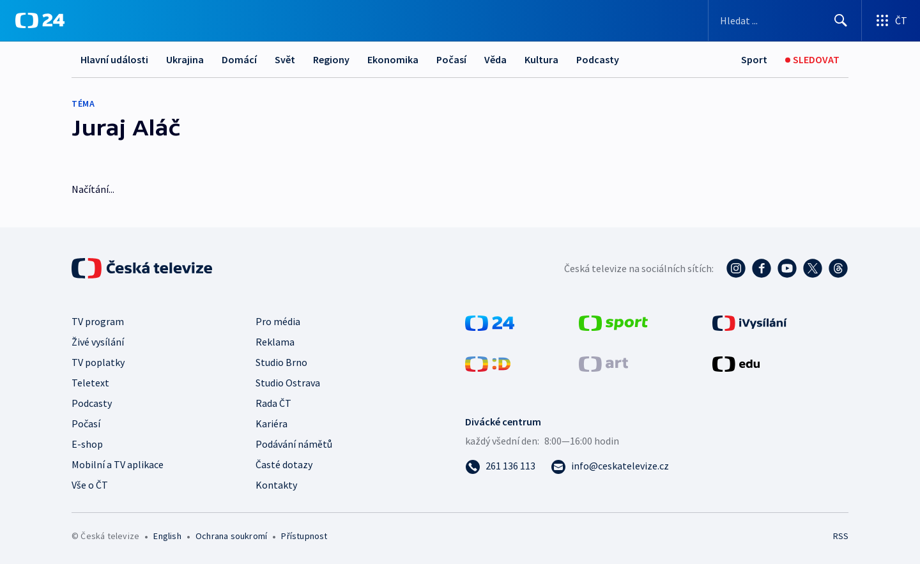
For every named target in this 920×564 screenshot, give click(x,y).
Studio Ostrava (288, 382)
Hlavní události (114, 59)
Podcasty (597, 59)
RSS (840, 536)
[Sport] (754, 60)
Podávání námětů (294, 444)
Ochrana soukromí (231, 536)
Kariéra (272, 423)
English (167, 536)
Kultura (541, 59)
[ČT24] (40, 20)
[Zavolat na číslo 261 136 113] (500, 465)
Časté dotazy (284, 464)
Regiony (331, 59)
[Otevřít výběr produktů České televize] (891, 20)
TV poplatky (98, 362)
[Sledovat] (812, 60)
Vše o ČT (90, 484)
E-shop (87, 444)
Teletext (90, 382)
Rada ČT (273, 403)
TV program (98, 321)
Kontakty (276, 484)
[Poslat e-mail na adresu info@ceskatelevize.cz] (610, 465)
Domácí (239, 59)
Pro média (278, 321)
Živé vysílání (98, 341)
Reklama (275, 341)
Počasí (451, 59)
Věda (495, 59)
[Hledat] (840, 20)
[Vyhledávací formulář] (785, 20)
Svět (285, 59)
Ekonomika (392, 59)
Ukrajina (185, 59)
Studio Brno (281, 362)
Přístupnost (304, 536)
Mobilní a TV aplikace (118, 464)
